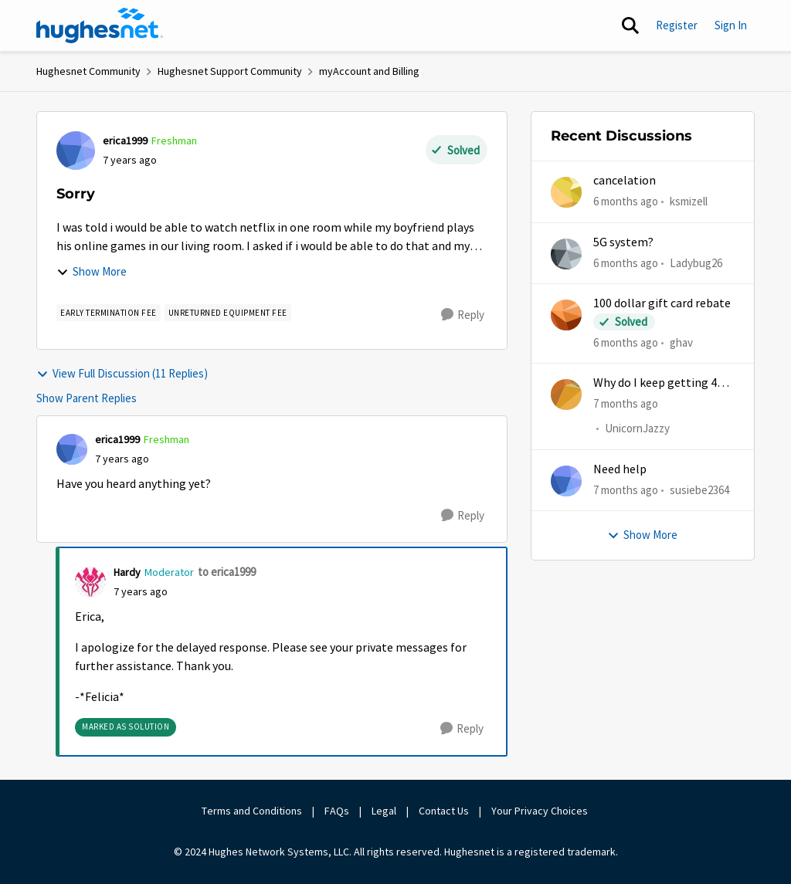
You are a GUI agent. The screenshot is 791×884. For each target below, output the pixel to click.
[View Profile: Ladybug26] (566, 254)
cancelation (624, 180)
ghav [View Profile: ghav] (681, 342)
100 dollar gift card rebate (662, 303)
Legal (384, 811)
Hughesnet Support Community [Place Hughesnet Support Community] (230, 71)
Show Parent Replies (86, 398)
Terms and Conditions (252, 811)
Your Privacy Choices (540, 811)
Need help (620, 469)
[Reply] (462, 315)
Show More (91, 271)
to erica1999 (227, 571)
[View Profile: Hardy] (90, 582)
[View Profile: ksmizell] (566, 192)
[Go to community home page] (99, 25)
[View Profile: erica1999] (75, 150)
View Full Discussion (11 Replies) (122, 373)
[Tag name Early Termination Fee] (108, 312)
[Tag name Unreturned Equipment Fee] (228, 312)
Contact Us (444, 811)
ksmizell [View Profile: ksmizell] (689, 201)
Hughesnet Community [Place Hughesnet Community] (88, 71)
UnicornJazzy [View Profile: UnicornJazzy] (637, 429)
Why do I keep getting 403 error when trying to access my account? (661, 383)
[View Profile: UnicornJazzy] (566, 394)
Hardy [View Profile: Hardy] (127, 572)
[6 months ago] (625, 202)
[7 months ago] (625, 404)
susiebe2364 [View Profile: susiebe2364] (699, 490)
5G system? (623, 242)
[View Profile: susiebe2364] (566, 481)
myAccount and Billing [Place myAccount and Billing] (369, 71)
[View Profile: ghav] (566, 315)
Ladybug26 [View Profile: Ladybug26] (696, 262)
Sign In (731, 25)
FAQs (336, 811)
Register (677, 25)
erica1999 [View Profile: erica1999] (125, 140)
